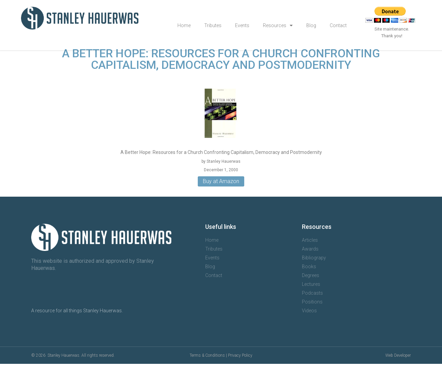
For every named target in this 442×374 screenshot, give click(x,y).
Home (184, 25)
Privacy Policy (240, 365)
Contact (338, 25)
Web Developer (398, 365)
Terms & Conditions (207, 365)
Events (242, 25)
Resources (278, 25)
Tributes (213, 25)
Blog (311, 25)
